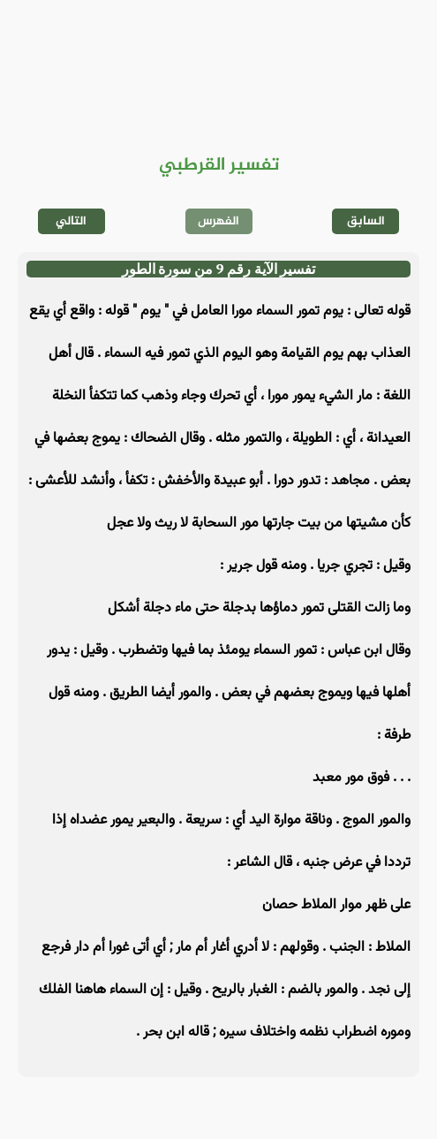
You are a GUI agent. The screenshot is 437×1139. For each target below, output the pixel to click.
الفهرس (218, 221)
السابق (366, 221)
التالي (71, 221)
